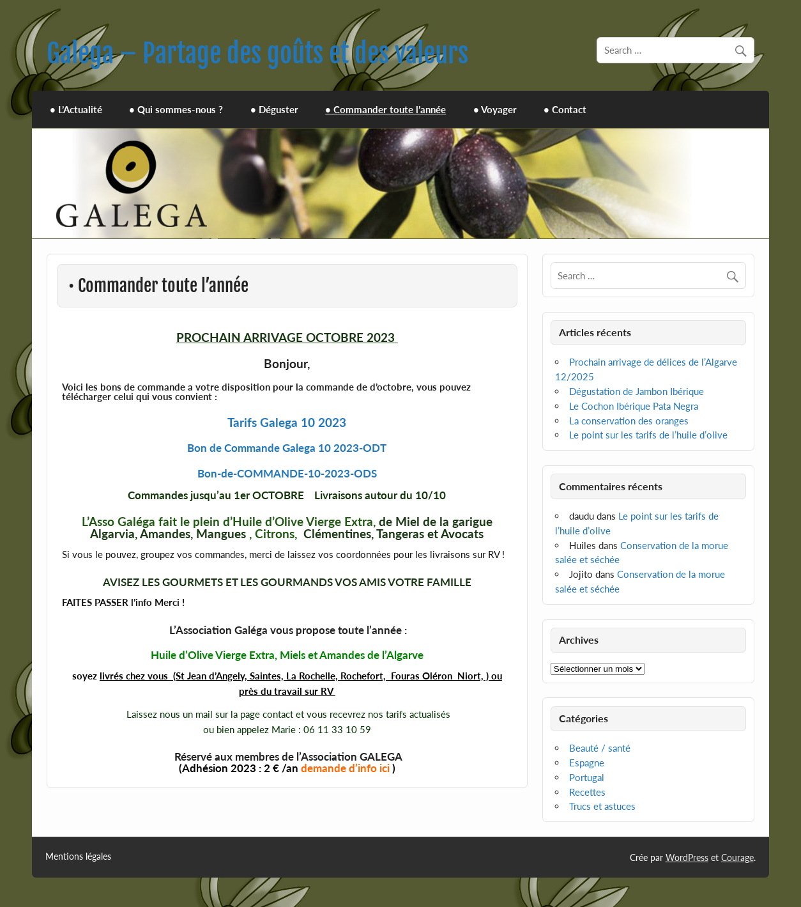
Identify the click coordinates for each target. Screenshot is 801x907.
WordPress (687, 857)
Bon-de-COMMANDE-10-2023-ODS (287, 473)
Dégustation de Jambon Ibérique (636, 391)
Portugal (586, 777)
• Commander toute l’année (385, 109)
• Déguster (274, 109)
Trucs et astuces (602, 806)
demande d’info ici (345, 768)
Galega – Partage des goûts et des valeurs (257, 53)
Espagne (586, 762)
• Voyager (495, 109)
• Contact (565, 109)
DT (379, 447)
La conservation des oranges (629, 420)
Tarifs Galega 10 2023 (286, 422)
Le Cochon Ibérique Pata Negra (633, 406)
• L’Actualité (76, 109)
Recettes (587, 792)
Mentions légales (78, 856)
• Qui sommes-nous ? (176, 109)
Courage (737, 857)
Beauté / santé (599, 748)
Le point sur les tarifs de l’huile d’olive (648, 434)
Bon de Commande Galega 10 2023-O (279, 447)
